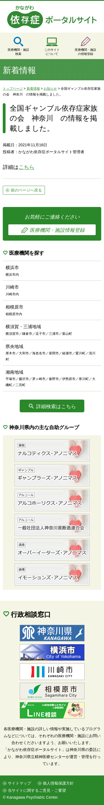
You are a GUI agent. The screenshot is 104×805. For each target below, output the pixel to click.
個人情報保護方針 (58, 783)
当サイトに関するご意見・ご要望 (37, 790)
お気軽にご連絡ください (52, 224)
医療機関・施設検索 (18, 51)
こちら (26, 167)
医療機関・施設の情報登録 (85, 51)
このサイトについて (52, 51)
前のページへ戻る (26, 190)
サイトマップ (19, 783)
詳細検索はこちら (56, 406)
